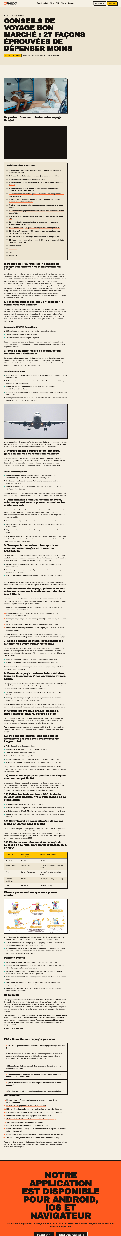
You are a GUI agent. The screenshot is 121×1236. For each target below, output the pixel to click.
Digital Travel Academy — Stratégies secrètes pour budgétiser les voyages (34, 1134)
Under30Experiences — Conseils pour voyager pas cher (27, 1125)
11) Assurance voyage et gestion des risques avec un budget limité (34, 228)
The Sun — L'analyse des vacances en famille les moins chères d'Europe (33, 1138)
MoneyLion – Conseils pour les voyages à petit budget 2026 (28, 1116)
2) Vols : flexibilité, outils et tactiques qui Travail (27, 179)
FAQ (57, 3)
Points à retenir (15, 246)
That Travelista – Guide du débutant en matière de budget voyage (31, 1119)
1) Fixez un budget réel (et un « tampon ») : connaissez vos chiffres (34, 176)
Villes (52, 3)
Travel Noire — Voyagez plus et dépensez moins (24, 1122)
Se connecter (99, 3)
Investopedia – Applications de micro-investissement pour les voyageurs (34, 1112)
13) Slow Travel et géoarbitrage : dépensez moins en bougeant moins (35, 237)
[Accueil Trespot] (10, 3)
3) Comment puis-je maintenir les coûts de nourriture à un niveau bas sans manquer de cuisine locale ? (33, 1075)
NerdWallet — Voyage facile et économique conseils (26, 1106)
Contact (70, 3)
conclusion (13, 249)
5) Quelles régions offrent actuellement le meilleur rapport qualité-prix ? (35, 1091)
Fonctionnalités (42, 3)
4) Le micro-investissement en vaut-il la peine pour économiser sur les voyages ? (34, 1084)
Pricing (63, 3)
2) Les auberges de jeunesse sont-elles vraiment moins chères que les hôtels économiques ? (33, 1067)
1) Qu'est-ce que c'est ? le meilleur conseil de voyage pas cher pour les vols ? (35, 1047)
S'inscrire (112, 3)
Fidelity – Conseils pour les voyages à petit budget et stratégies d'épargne (34, 1109)
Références (13, 255)
